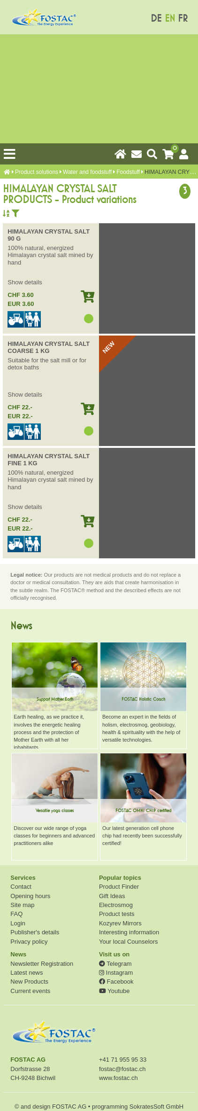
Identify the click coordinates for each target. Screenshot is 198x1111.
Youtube (114, 990)
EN (170, 18)
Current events (30, 990)
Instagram (116, 972)
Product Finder (119, 886)
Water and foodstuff (87, 172)
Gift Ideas (112, 896)
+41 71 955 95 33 (122, 1059)
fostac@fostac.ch (122, 1068)
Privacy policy (28, 941)
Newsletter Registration (41, 963)
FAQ (16, 913)
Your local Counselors (128, 941)
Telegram (115, 963)
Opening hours (30, 896)
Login (17, 923)
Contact (20, 886)
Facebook (116, 981)
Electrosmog (116, 904)
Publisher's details (34, 932)
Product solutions (36, 172)
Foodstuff (128, 172)
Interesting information (129, 932)
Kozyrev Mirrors (120, 923)
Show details (25, 282)
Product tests (117, 913)
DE (156, 18)
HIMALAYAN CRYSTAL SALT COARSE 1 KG (49, 347)
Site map (22, 904)
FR (183, 18)
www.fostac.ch (118, 1077)
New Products (29, 981)
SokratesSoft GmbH (156, 1106)
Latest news (26, 972)
